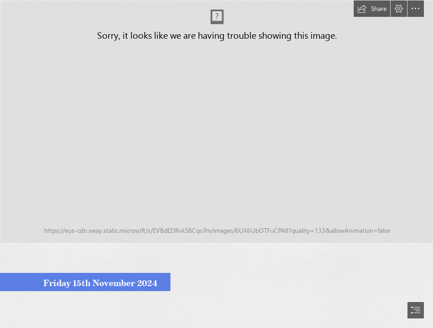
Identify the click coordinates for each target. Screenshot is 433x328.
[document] (216, 164)
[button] (372, 8)
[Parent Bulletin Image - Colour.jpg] (216, 121)
